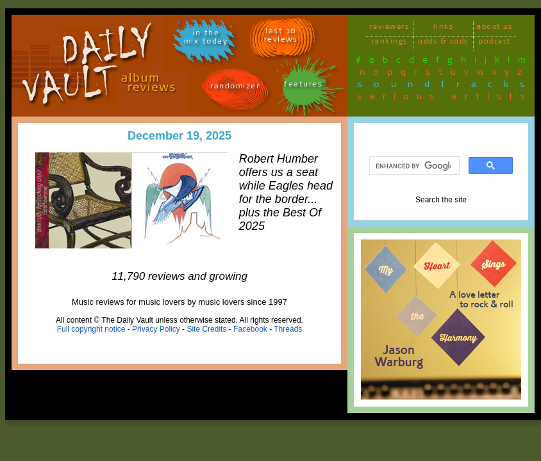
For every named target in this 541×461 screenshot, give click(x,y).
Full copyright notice (91, 329)
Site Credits (206, 329)
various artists (445, 98)
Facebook (250, 329)
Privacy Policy (156, 329)
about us (494, 28)
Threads (288, 329)
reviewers (390, 28)
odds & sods (443, 43)
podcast (495, 43)
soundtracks (447, 86)
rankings (390, 43)
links (443, 28)
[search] (413, 166)
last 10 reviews (281, 37)
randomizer (235, 88)
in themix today (206, 39)
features (303, 86)
